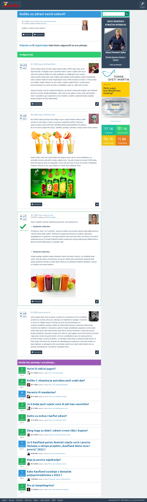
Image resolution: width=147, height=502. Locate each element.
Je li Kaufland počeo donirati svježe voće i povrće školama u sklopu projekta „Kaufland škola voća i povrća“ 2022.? (58, 446)
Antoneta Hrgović (63, 489)
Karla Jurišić (49, 215)
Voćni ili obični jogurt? (41, 368)
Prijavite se (26, 45)
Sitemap (60, 500)
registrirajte (41, 45)
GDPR (53, 500)
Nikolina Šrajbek (51, 217)
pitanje (31, 21)
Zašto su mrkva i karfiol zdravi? (47, 416)
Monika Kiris (61, 453)
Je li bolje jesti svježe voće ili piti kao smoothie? (58, 404)
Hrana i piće (43, 21)
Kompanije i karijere (55, 479)
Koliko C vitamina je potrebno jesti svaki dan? (56, 380)
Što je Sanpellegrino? (40, 485)
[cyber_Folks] (116, 81)
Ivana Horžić (52, 21)
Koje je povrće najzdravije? (44, 459)
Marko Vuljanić (62, 396)
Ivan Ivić (48, 312)
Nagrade (79, 6)
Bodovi (36, 500)
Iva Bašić (60, 373)
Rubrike (44, 6)
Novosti (25, 6)
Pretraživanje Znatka (115, 121)
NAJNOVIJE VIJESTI (115, 109)
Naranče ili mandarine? (41, 392)
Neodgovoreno (34, 6)
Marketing (19, 500)
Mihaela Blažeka (50, 64)
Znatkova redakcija (119, 114)
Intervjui (11, 500)
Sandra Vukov (62, 420)
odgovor (40, 64)
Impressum (109, 114)
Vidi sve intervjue (115, 65)
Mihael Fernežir (50, 114)
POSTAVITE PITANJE (55, 6)
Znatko (44, 23)
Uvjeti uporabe (45, 500)
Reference (28, 500)
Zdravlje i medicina (54, 435)
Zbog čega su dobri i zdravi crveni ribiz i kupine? (57, 430)
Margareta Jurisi (63, 408)
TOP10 (71, 6)
